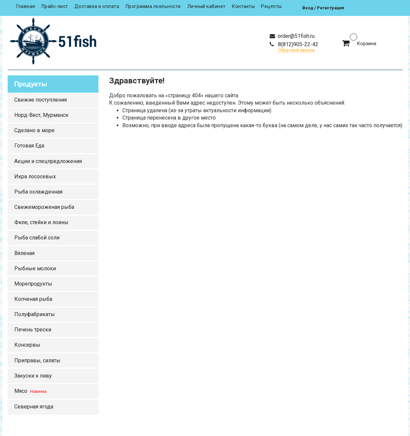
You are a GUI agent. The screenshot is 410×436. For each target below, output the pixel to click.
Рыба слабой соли (37, 237)
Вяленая (24, 253)
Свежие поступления (40, 100)
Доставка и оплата (96, 6)
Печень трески (32, 329)
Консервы (27, 345)
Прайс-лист (55, 6)
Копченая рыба (33, 299)
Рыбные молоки (35, 268)
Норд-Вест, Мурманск (41, 115)
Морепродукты (33, 284)
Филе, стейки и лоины (41, 222)
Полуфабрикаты (34, 314)
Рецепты (271, 6)
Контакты (243, 6)
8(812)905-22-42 (297, 44)
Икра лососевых (35, 176)
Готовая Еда (29, 145)
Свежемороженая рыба (44, 207)
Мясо (30, 391)
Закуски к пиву (33, 376)
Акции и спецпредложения (48, 161)
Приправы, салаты (37, 360)
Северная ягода (33, 406)
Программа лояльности (153, 6)
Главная (25, 6)
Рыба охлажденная (38, 192)
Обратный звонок (296, 50)
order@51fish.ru (295, 36)
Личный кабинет (206, 6)
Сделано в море (34, 130)
